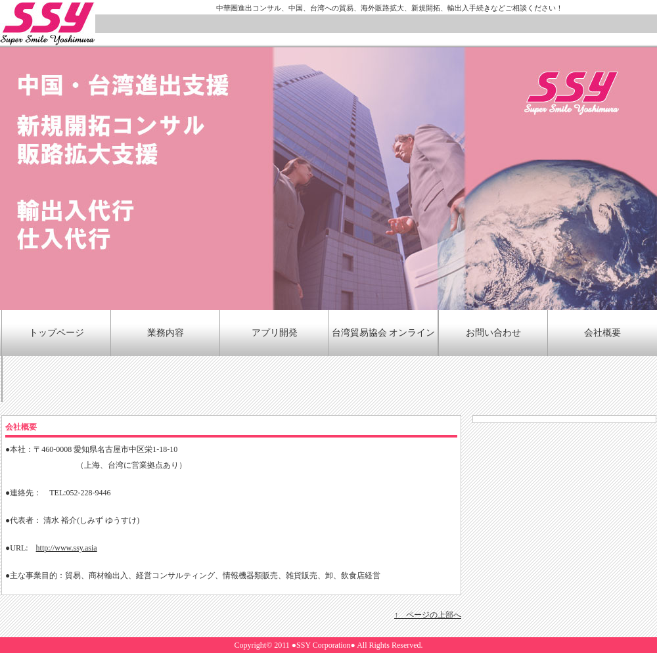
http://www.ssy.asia (66, 547)
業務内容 (165, 333)
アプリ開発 (275, 333)
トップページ (56, 333)
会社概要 (602, 333)
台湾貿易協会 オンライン (384, 333)
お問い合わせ (493, 333)
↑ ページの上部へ (427, 614)
